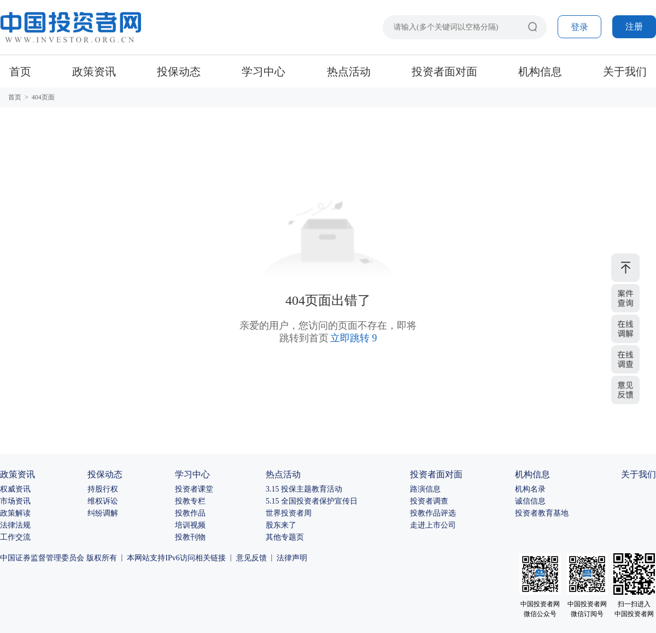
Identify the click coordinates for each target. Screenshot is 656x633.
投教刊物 (190, 537)
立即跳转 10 (354, 338)
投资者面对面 (444, 72)
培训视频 (190, 525)
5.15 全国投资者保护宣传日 (312, 501)
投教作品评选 (433, 513)
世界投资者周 (289, 513)
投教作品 (190, 513)
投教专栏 (190, 501)
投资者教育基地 (542, 513)
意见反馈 (251, 558)
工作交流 (15, 537)
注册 (634, 26)
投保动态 (179, 72)
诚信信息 (530, 501)
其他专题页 (285, 537)
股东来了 (281, 525)
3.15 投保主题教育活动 (304, 489)
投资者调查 (429, 501)
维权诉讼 (102, 501)
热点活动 (349, 72)
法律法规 (15, 525)
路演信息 (425, 489)
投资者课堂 (194, 489)
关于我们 (625, 72)
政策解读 (15, 513)
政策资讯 (94, 72)
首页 (20, 72)
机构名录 (530, 489)
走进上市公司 (433, 525)
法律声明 (292, 558)
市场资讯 (15, 501)
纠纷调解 (102, 513)
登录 (579, 27)
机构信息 (540, 72)
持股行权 (102, 489)
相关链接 (210, 558)
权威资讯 (15, 489)
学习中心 (263, 72)
